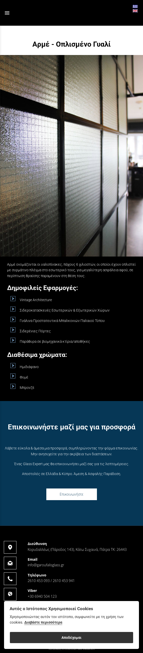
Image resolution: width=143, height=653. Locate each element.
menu (7, 13)
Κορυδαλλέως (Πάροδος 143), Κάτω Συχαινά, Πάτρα (69, 549)
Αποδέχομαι (71, 638)
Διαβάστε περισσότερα (43, 622)
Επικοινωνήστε (72, 494)
